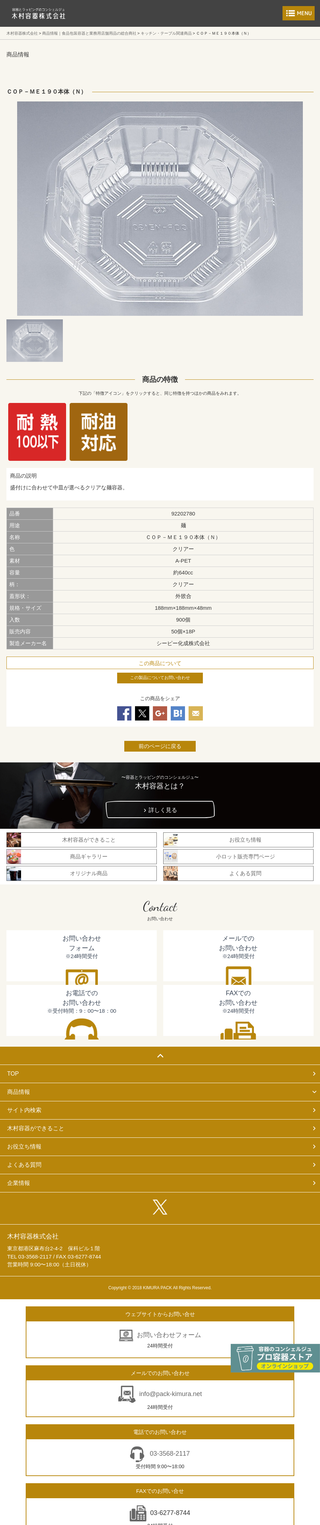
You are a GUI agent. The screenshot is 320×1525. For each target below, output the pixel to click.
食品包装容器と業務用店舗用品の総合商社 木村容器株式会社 (38, 13)
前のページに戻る (160, 746)
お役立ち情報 (24, 1146)
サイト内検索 (24, 1110)
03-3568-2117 (169, 1453)
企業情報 (18, 1183)
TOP (13, 1074)
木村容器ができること (35, 1128)
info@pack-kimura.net (170, 1393)
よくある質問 (24, 1165)
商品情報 (18, 1092)
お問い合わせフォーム (169, 1335)
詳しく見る (163, 810)
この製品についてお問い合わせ (160, 677)
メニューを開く (298, 13)
